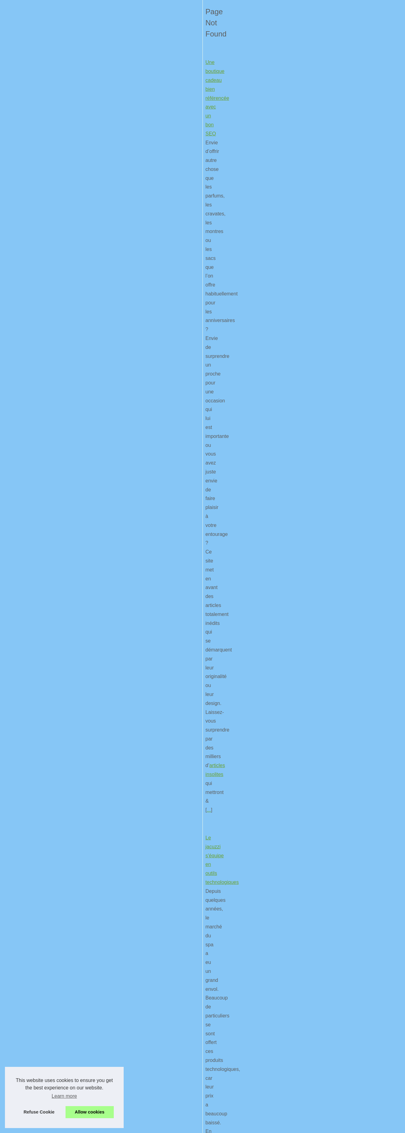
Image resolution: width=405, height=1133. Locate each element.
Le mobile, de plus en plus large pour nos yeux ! (72, 1030)
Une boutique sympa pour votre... (336, 279)
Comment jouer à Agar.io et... (331, 210)
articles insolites (147, 229)
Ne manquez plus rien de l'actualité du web (67, 361)
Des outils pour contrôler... (329, 418)
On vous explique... (322, 404)
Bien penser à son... (323, 431)
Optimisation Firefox (42, 700)
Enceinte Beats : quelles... (328, 224)
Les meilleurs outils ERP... (328, 251)
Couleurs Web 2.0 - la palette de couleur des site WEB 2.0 (84, 542)
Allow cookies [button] (89, 1112)
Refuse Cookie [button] (38, 1112)
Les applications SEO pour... (331, 542)
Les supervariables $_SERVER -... (337, 362)
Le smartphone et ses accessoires (57, 949)
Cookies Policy (134, 1119)
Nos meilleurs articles (324, 148)
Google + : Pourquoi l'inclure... (333, 459)
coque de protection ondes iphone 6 (189, 1002)
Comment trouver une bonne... (333, 515)
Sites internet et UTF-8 (325, 321)
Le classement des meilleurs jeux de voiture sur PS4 (77, 451)
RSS (154, 1119)
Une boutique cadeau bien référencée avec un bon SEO (81, 176)
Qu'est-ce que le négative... (330, 528)
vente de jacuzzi (117, 328)
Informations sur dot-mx (326, 571)
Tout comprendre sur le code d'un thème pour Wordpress (82, 614)
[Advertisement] (341, 680)
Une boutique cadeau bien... (331, 501)
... (202, 229)
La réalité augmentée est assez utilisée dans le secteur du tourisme (94, 794)
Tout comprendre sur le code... (333, 307)
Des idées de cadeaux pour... (331, 237)
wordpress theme (85, 667)
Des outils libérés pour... (327, 473)
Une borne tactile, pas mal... (330, 445)
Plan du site (314, 161)
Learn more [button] (64, 1096)
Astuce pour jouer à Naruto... (331, 265)
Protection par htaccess (326, 334)
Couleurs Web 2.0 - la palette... (333, 348)
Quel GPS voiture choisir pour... (334, 390)
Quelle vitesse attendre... (327, 196)
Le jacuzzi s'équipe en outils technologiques (68, 275)
